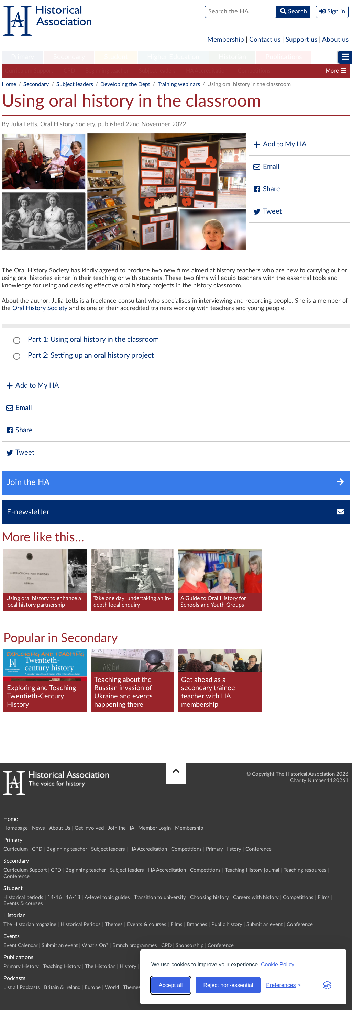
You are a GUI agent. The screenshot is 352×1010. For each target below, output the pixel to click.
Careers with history (256, 897)
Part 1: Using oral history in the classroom (93, 339)
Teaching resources (305, 870)
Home (9, 84)
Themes (114, 924)
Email (266, 167)
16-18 (73, 897)
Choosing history (209, 897)
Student (116, 57)
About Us (59, 828)
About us (335, 39)
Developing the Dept (125, 84)
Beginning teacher (107, 71)
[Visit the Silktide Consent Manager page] (327, 985)
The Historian (100, 966)
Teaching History (62, 966)
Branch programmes (134, 945)
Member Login (154, 828)
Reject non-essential (228, 985)
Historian (232, 57)
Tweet (267, 211)
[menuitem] (22, 57)
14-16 (54, 897)
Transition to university (160, 897)
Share (266, 189)
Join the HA (121, 828)
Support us (301, 39)
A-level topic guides (107, 897)
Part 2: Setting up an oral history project (91, 355)
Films (324, 897)
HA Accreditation (207, 71)
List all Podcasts (21, 987)
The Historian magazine (29, 924)
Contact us (264, 39)
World (112, 987)
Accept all (171, 985)
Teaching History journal (252, 870)
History (128, 966)
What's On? (95, 945)
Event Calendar (20, 945)
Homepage (15, 828)
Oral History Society (39, 308)
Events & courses (23, 903)
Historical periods (23, 897)
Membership (225, 39)
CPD (69, 71)
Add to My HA (280, 144)
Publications (283, 57)
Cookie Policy (277, 964)
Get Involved (89, 828)
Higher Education (173, 57)
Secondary (69, 57)
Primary (22, 57)
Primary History (223, 849)
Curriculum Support (29, 71)
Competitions (254, 71)
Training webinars (179, 84)
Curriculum (15, 849)
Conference (258, 849)
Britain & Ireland (62, 987)
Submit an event (264, 924)
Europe (93, 987)
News (38, 828)
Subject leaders (157, 71)
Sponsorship (190, 945)
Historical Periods (80, 924)
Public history (226, 924)
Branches (197, 924)
